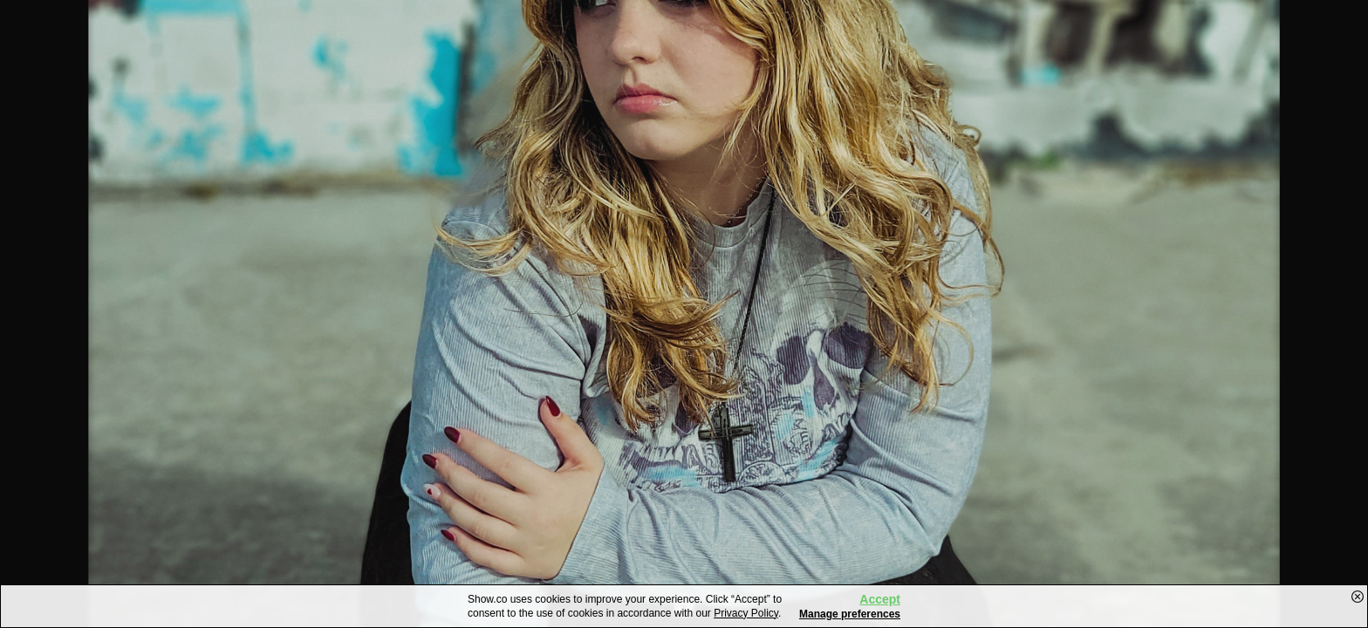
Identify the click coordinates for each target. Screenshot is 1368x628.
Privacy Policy (746, 613)
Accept (879, 599)
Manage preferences (849, 614)
